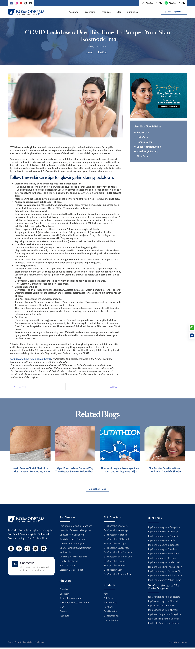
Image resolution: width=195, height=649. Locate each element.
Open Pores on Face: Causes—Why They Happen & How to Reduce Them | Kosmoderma (75, 470)
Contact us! (27, 564)
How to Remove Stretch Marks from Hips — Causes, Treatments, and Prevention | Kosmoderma (30, 470)
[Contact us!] (15, 565)
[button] (174, 12)
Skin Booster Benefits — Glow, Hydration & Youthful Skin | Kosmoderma (164, 470)
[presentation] (4, 451)
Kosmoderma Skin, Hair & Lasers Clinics (30, 358)
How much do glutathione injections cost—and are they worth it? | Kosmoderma (120, 470)
